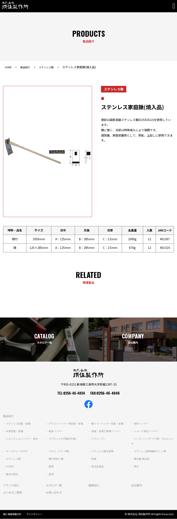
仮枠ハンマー (141, 423)
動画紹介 (94, 485)
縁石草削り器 (56, 459)
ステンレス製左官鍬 (102, 451)
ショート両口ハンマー (146, 431)
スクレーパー (98, 438)
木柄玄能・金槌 (14, 431)
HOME (9, 67)
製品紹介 (28, 67)
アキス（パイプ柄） (60, 451)
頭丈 (136, 466)
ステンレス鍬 (51, 67)
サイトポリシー (36, 514)
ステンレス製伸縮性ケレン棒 (150, 451)
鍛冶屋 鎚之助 (141, 459)
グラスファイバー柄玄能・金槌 (66, 423)
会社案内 (137, 485)
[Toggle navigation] (174, 6)
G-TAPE (10, 466)
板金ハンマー (56, 431)
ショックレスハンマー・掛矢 (22, 438)
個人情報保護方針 (13, 514)
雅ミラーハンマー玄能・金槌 (107, 423)
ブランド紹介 (11, 485)
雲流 (51, 474)
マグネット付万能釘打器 (62, 438)
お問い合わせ (54, 492)
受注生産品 (97, 466)
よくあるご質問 (13, 492)
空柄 (51, 466)
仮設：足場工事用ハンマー (106, 431)
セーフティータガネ (17, 451)
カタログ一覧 (54, 485)
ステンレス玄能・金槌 (18, 423)
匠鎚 (93, 459)
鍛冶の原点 (12, 474)
